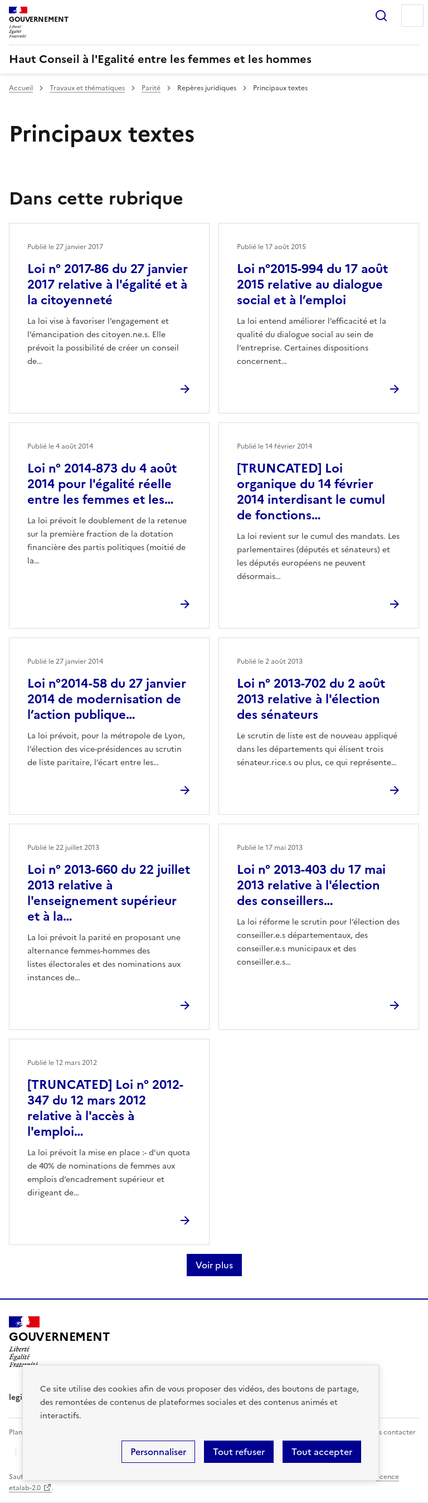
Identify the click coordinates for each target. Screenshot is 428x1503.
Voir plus (214, 1265)
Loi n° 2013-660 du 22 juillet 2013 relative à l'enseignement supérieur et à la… (108, 893)
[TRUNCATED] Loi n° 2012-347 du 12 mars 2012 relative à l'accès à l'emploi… (105, 1108)
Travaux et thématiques (87, 88)
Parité (151, 88)
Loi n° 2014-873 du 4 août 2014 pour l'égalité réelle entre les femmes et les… (102, 484)
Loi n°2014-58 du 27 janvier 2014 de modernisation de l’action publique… (106, 699)
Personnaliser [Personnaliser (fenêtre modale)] (158, 1451)
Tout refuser (239, 1451)
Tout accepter (321, 1451)
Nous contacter (390, 1432)
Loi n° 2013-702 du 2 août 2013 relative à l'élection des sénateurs (311, 699)
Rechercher (381, 15)
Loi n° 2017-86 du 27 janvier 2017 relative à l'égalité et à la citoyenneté (107, 284)
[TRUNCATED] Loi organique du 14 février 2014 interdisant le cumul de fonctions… (311, 491)
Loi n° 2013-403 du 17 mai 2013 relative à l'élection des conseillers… (311, 885)
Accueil (21, 88)
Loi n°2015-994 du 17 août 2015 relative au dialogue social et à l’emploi (312, 284)
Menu (412, 15)
